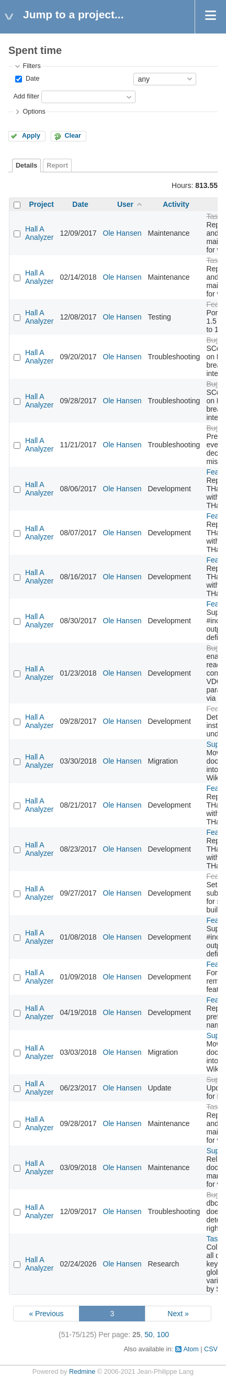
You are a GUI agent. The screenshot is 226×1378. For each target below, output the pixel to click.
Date (31, 78)
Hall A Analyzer (39, 233)
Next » (177, 1313)
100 (163, 1334)
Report (57, 165)
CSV (211, 1349)
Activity (176, 204)
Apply (31, 135)
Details (26, 165)
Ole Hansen (122, 233)
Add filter (26, 96)
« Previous (46, 1313)
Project (41, 204)
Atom (190, 1349)
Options (33, 111)
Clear (72, 135)
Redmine (82, 1371)
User (125, 204)
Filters (31, 66)
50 (148, 1334)
